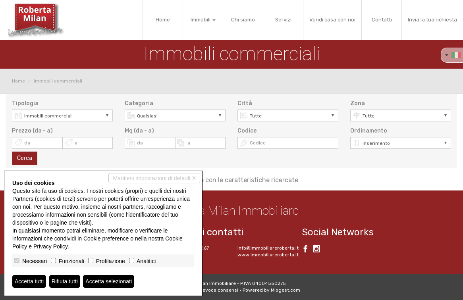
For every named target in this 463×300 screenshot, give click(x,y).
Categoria (139, 103)
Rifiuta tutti (65, 281)
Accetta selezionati (108, 281)
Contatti (382, 20)
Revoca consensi (218, 290)
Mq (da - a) (139, 130)
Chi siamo (243, 20)
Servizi (283, 20)
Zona (357, 103)
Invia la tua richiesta (432, 20)
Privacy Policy (50, 246)
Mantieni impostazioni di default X (154, 178)
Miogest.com (285, 290)
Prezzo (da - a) (32, 130)
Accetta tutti (29, 281)
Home (163, 20)
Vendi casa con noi (332, 20)
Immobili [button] (203, 20)
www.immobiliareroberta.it (268, 255)
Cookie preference (106, 238)
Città (244, 103)
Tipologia (25, 103)
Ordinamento (368, 130)
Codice (247, 130)
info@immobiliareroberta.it (268, 248)
